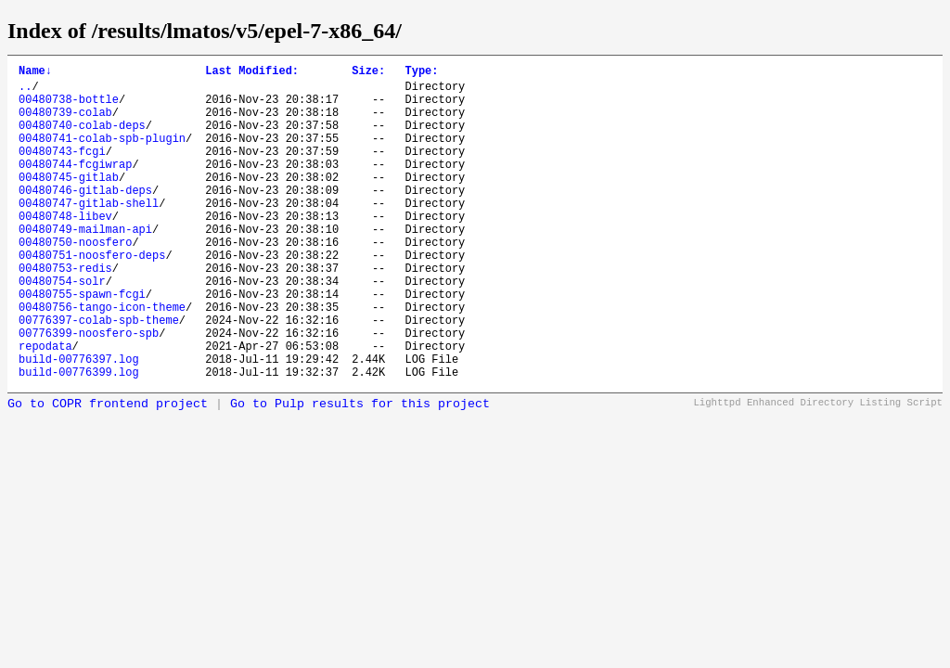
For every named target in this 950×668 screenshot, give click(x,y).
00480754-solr (62, 328)
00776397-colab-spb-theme (99, 375)
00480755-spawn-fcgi (82, 344)
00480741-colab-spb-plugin (102, 154)
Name (35, 73)
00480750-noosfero (75, 281)
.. (25, 91)
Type (421, 73)
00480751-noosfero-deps (92, 296)
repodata (45, 407)
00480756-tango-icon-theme (102, 359)
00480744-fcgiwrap (75, 186)
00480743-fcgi (62, 170)
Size (368, 73)
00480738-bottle (69, 107)
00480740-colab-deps (82, 139)
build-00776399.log (79, 438)
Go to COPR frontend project (107, 471)
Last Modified (252, 73)
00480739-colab (65, 123)
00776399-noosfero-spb (89, 391)
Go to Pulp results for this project (360, 471)
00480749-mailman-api (85, 265)
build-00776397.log (79, 422)
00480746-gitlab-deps (85, 217)
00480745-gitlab (69, 202)
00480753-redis (65, 312)
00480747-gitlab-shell (89, 233)
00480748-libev (65, 249)
